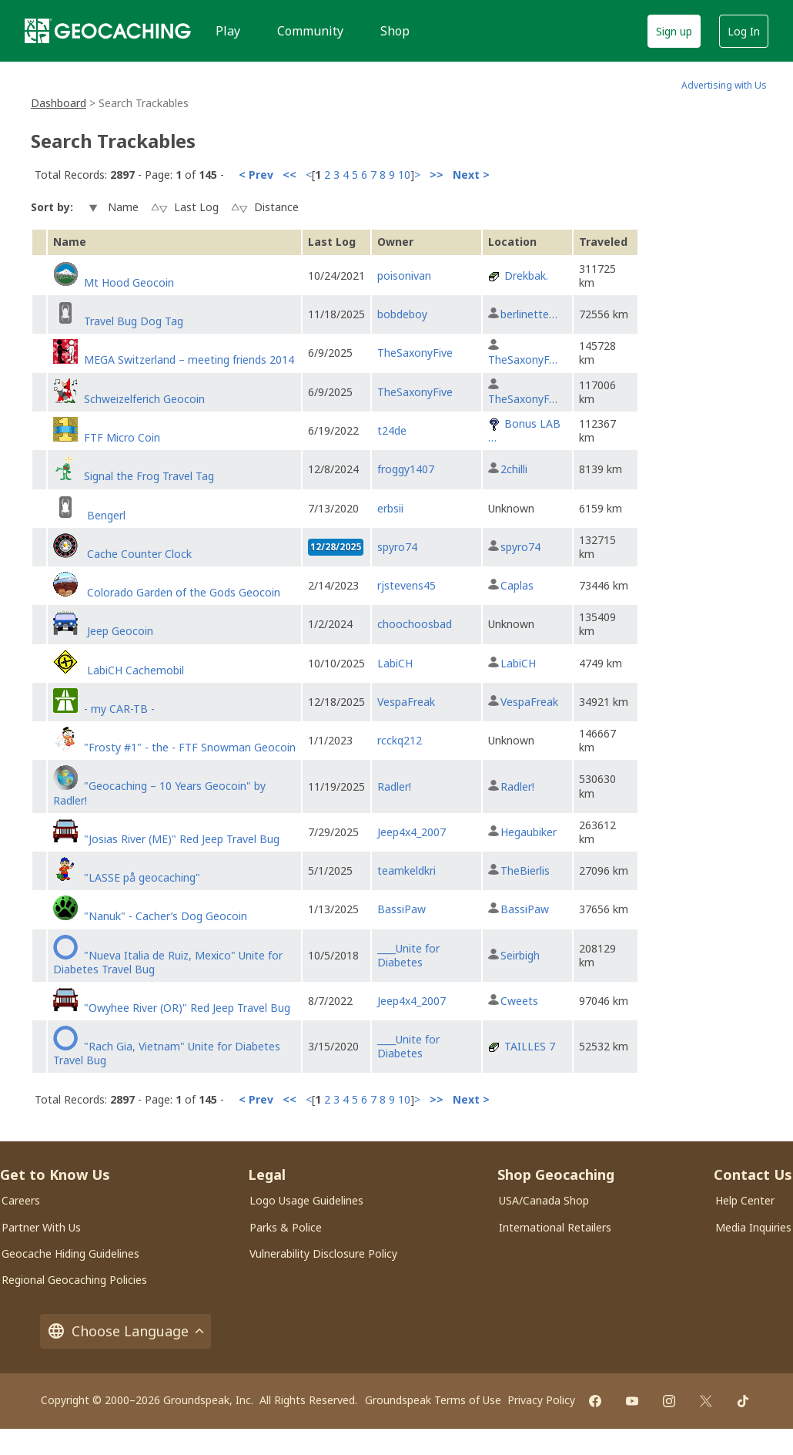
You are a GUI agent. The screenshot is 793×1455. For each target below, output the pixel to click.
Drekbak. (526, 275)
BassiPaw (401, 909)
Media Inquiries (753, 1227)
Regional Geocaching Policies (74, 1279)
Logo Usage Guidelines (306, 1200)
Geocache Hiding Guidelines (70, 1253)
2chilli (513, 469)
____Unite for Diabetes (408, 955)
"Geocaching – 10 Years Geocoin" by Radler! (159, 792)
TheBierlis (525, 870)
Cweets (519, 1000)
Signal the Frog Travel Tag (149, 476)
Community (310, 30)
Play (228, 30)
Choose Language (125, 1331)
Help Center (745, 1200)
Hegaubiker (528, 832)
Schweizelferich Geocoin (144, 398)
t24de (392, 430)
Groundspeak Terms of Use (433, 1400)
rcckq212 (399, 740)
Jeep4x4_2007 (411, 832)
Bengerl (104, 515)
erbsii (390, 508)
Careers (21, 1200)
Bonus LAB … (524, 430)
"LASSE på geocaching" (142, 877)
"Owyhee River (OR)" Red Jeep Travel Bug (187, 1007)
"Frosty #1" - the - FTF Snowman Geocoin (190, 747)
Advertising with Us (724, 85)
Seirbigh (520, 955)
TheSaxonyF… (522, 359)
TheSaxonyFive (415, 352)
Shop (395, 30)
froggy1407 (405, 469)
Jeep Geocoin (118, 630)
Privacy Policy (541, 1400)
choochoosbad (414, 624)
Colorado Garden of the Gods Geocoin (182, 592)
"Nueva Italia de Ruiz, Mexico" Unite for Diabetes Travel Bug (168, 962)
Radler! (394, 786)
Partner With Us (41, 1227)
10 (404, 174)
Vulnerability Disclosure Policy (323, 1253)
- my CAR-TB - (119, 708)
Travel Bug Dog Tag (133, 321)
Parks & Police (285, 1227)
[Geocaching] (108, 30)
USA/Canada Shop (544, 1200)
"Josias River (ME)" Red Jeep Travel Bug (181, 839)
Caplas (517, 585)
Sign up (674, 31)
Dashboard (58, 103)
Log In (744, 31)
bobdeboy (402, 314)
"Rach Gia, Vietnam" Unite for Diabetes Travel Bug (166, 1053)
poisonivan (404, 275)
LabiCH (395, 663)
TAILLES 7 (529, 1046)
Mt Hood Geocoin (129, 282)
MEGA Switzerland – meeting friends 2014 (189, 359)
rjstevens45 (406, 585)
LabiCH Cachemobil (134, 670)
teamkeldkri (406, 870)
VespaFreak (406, 701)
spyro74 (397, 546)
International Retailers (555, 1227)
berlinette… (528, 314)
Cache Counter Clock (138, 553)
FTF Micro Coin (122, 437)
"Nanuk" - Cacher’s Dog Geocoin (165, 916)
